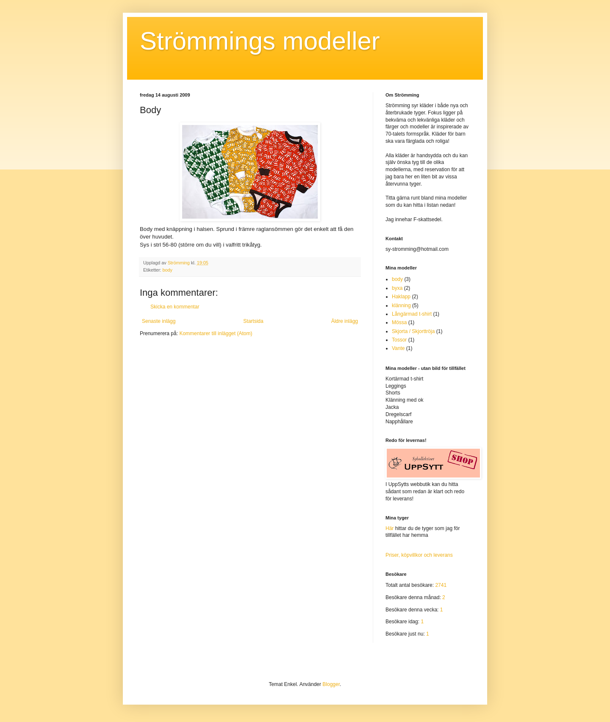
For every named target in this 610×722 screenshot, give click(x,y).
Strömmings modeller (260, 41)
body (167, 269)
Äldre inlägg (344, 321)
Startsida (253, 321)
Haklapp (401, 297)
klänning (401, 305)
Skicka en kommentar (174, 307)
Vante (398, 348)
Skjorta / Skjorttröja (413, 331)
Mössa (399, 322)
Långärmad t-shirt (412, 314)
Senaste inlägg (158, 321)
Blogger (331, 684)
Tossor (399, 340)
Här (389, 528)
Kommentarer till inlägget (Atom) (215, 333)
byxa (397, 288)
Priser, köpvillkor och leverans (419, 555)
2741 (440, 585)
